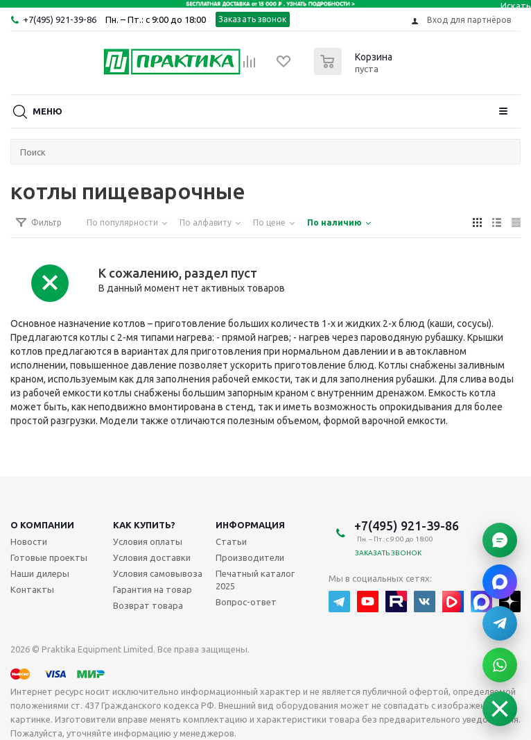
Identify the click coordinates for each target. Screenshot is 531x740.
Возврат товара (148, 605)
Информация (250, 525)
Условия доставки (152, 557)
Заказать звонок (252, 19)
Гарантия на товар (152, 589)
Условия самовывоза (157, 573)
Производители (250, 557)
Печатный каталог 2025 (255, 580)
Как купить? (144, 525)
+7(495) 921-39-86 (59, 19)
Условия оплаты (147, 541)
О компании (42, 525)
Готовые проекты (48, 557)
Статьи (231, 541)
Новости (28, 541)
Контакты (32, 589)
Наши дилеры (39, 573)
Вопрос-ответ (246, 602)
